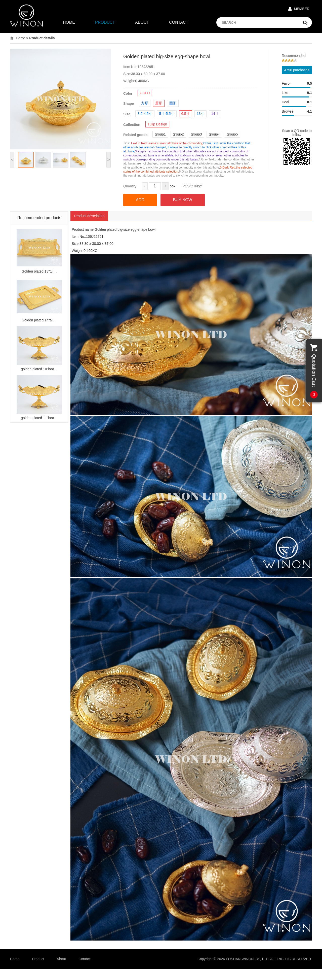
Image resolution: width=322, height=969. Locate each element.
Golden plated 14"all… (39, 320)
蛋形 (158, 103)
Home (20, 38)
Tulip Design (157, 124)
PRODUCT (105, 22)
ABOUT (142, 22)
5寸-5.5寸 (166, 114)
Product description (89, 216)
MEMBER (301, 9)
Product (38, 959)
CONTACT (178, 22)
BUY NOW (182, 200)
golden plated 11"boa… (39, 418)
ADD (140, 200)
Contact (84, 959)
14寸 (215, 114)
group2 (178, 134)
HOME (69, 22)
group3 (196, 134)
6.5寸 (185, 114)
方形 (144, 103)
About (61, 959)
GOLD (145, 93)
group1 (160, 134)
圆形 (172, 103)
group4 (214, 134)
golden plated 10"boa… (39, 369)
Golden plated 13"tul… (39, 271)
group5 (232, 134)
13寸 (200, 114)
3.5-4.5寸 (145, 114)
